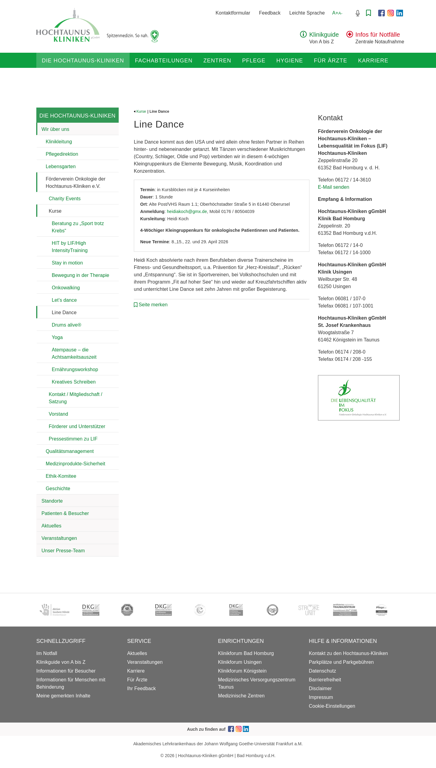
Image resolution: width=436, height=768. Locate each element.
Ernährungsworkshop (75, 369)
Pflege (254, 61)
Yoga (57, 337)
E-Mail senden (333, 187)
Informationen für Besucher (66, 670)
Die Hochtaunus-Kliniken (83, 61)
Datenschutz (322, 670)
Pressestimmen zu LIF (73, 438)
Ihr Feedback (141, 688)
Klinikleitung (59, 141)
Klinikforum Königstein (242, 670)
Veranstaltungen (59, 538)
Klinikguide (324, 34)
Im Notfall (46, 653)
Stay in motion (67, 262)
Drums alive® (66, 324)
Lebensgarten (61, 166)
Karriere (373, 61)
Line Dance (64, 312)
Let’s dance (64, 300)
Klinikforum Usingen (240, 662)
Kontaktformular (233, 12)
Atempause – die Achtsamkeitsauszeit (74, 353)
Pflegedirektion (62, 154)
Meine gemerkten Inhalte (63, 695)
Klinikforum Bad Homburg (246, 653)
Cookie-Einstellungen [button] (332, 706)
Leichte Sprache (307, 12)
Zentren (217, 61)
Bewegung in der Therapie (80, 275)
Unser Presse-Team (63, 550)
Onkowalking (66, 287)
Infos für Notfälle (377, 34)
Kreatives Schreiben (74, 381)
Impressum (321, 697)
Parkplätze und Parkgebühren (341, 662)
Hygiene (289, 61)
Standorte (52, 501)
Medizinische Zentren (241, 695)
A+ (337, 12)
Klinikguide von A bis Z (60, 662)
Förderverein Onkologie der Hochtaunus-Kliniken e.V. (75, 182)
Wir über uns (55, 129)
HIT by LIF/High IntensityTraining (70, 247)
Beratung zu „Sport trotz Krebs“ (78, 227)
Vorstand (58, 414)
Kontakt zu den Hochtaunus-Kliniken (348, 653)
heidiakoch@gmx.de (187, 211)
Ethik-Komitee (61, 476)
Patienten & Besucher (65, 513)
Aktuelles (51, 525)
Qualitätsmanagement (70, 451)
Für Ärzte (330, 61)
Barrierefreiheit (325, 679)
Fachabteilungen (164, 61)
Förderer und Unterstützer (77, 426)
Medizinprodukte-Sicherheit (75, 463)
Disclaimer (320, 688)
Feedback (269, 12)
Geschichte (58, 488)
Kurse (55, 211)
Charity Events (65, 198)
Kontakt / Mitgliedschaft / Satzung (75, 398)
